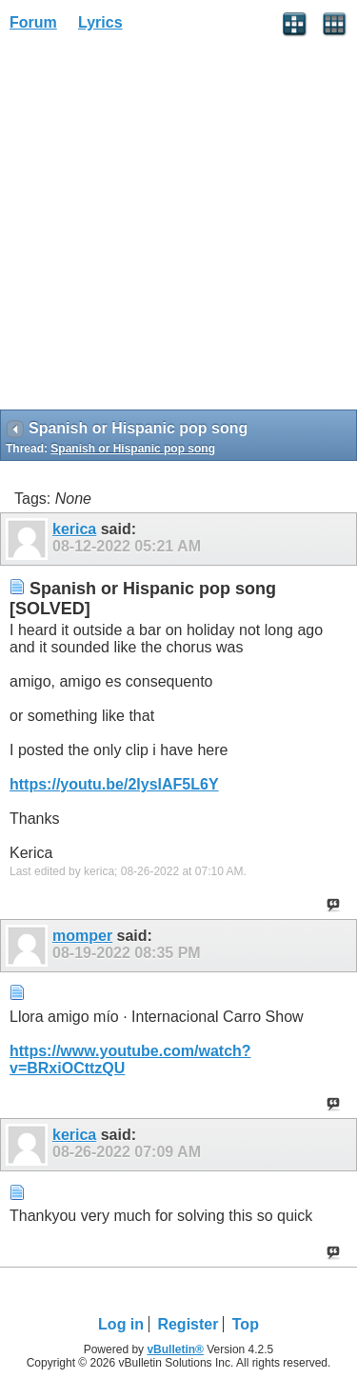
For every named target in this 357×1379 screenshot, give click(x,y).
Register (187, 1324)
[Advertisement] (178, 227)
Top (245, 1324)
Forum (33, 22)
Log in (121, 1324)
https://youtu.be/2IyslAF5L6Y (114, 784)
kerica (74, 529)
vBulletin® (175, 1349)
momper (82, 936)
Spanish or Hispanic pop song (132, 448)
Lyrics (100, 22)
